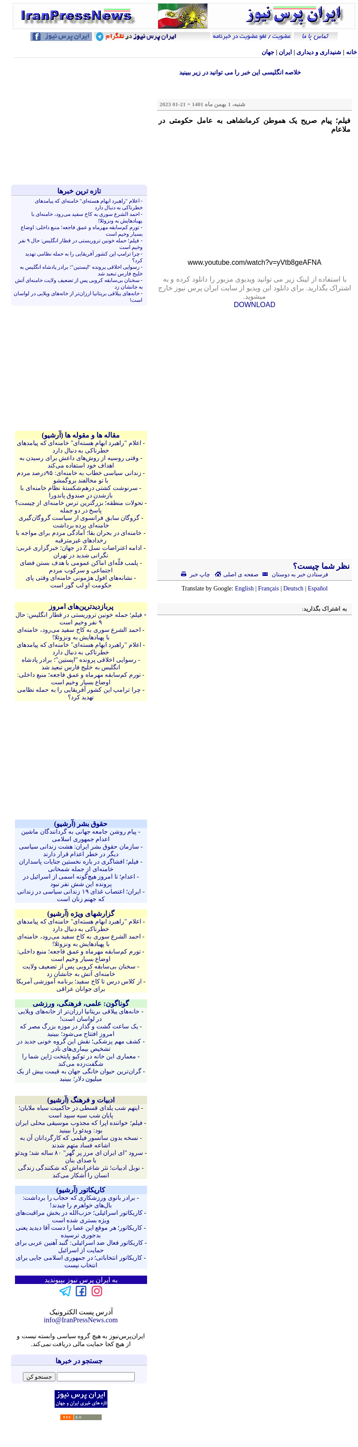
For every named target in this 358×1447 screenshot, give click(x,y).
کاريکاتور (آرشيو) (81, 1190)
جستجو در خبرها (79, 1361)
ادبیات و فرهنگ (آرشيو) (80, 1100)
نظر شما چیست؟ (320, 566)
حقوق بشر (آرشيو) (81, 823)
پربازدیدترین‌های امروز (81, 606)
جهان (268, 52)
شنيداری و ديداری (318, 52)
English (244, 588)
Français (268, 588)
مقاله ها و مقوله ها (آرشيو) (81, 435)
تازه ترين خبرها (79, 191)
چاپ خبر (195, 574)
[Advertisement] (81, 121)
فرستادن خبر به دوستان (293, 574)
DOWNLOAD (254, 304)
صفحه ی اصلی (236, 574)
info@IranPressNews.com (81, 1320)
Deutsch (293, 588)
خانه (351, 52)
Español (318, 588)
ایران (285, 52)
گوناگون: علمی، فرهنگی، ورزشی (81, 1003)
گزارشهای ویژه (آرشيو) (80, 913)
